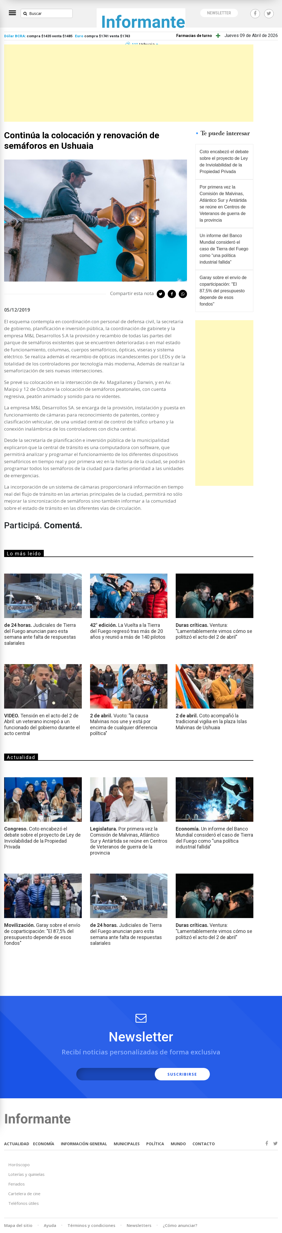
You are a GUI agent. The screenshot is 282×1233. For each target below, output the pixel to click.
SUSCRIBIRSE (182, 1074)
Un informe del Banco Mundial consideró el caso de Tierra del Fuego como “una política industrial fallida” (224, 248)
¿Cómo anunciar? (180, 1225)
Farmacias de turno (194, 35)
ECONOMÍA (43, 1143)
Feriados (16, 1184)
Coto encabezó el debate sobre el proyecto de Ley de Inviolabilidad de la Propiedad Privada (224, 161)
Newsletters (139, 1225)
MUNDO (178, 1143)
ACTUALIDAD (16, 1143)
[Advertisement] (128, 83)
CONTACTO (203, 1143)
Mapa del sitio (18, 1225)
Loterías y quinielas (26, 1174)
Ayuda (50, 1225)
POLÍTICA (155, 1143)
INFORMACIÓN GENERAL (84, 1143)
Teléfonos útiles (23, 1203)
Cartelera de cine (24, 1193)
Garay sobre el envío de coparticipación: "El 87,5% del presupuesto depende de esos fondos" (223, 290)
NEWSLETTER (219, 13)
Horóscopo (19, 1164)
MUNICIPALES (127, 1143)
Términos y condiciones (91, 1225)
